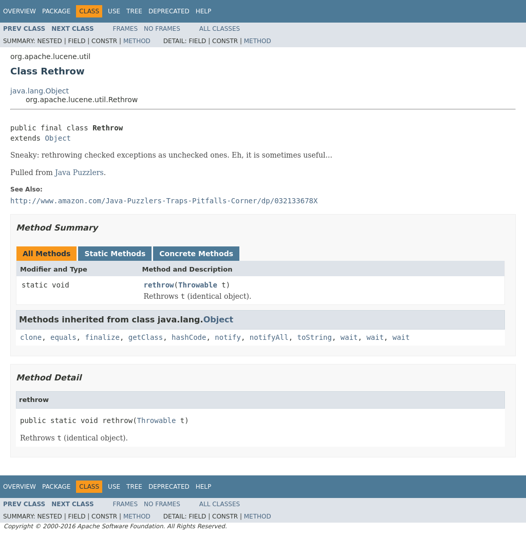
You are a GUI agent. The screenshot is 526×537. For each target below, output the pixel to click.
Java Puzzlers (79, 172)
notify (228, 337)
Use (114, 11)
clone (31, 337)
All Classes (219, 28)
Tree (134, 11)
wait (349, 337)
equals (63, 337)
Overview (19, 11)
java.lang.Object (39, 91)
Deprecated (169, 11)
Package (56, 11)
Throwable (197, 285)
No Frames (162, 28)
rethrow (159, 285)
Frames (125, 28)
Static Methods (114, 254)
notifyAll (269, 337)
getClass (145, 337)
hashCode (189, 337)
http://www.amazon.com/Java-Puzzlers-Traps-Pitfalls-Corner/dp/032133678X (163, 201)
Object (58, 138)
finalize (102, 337)
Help (204, 11)
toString (314, 337)
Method (137, 41)
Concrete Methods (196, 254)
